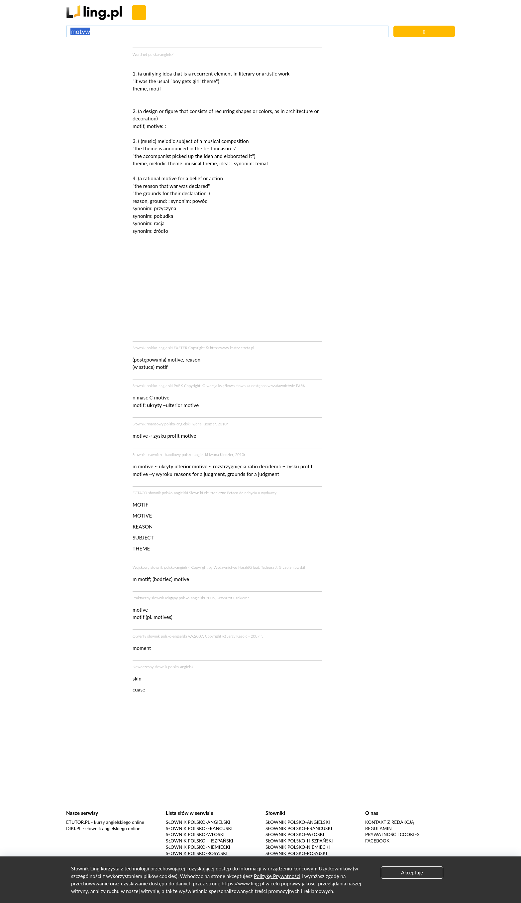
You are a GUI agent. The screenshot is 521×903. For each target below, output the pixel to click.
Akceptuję (412, 872)
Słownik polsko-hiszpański (199, 840)
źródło (161, 231)
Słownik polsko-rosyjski (196, 853)
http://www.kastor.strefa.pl (232, 348)
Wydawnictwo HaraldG (233, 567)
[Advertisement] (96, 72)
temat (261, 163)
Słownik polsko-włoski (195, 834)
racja (159, 223)
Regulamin (378, 828)
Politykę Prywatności (277, 876)
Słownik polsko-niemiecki (198, 847)
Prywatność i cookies (392, 834)
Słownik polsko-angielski (198, 822)
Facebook (377, 840)
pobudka (163, 216)
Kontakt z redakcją (389, 822)
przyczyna (165, 208)
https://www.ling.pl (243, 883)
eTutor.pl (78, 822)
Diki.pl (73, 828)
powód (200, 201)
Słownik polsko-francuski (199, 828)
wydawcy (268, 493)
